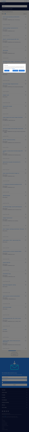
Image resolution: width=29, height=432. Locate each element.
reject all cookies (15, 70)
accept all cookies (21, 70)
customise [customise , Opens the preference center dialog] (6, 70)
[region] (14, 68)
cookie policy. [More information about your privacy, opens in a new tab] (13, 68)
